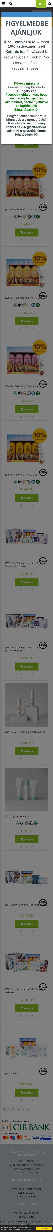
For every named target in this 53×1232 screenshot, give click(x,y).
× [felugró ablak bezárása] (49, 14)
